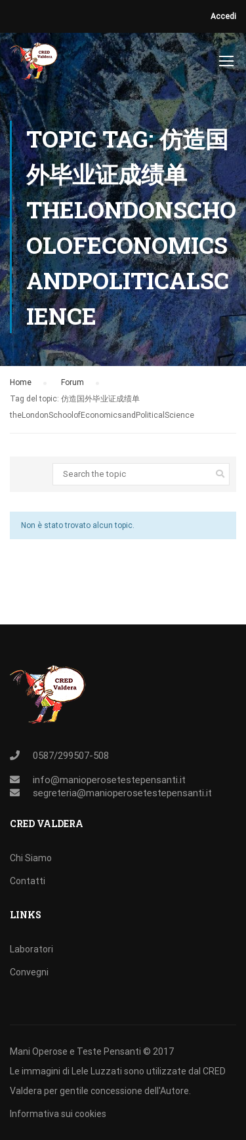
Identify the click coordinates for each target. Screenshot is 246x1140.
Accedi (223, 16)
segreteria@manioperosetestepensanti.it (122, 793)
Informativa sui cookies (58, 1114)
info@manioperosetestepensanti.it (109, 780)
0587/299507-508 (71, 756)
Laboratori (31, 949)
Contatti (27, 881)
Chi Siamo (31, 858)
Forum (72, 382)
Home (20, 382)
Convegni (29, 972)
